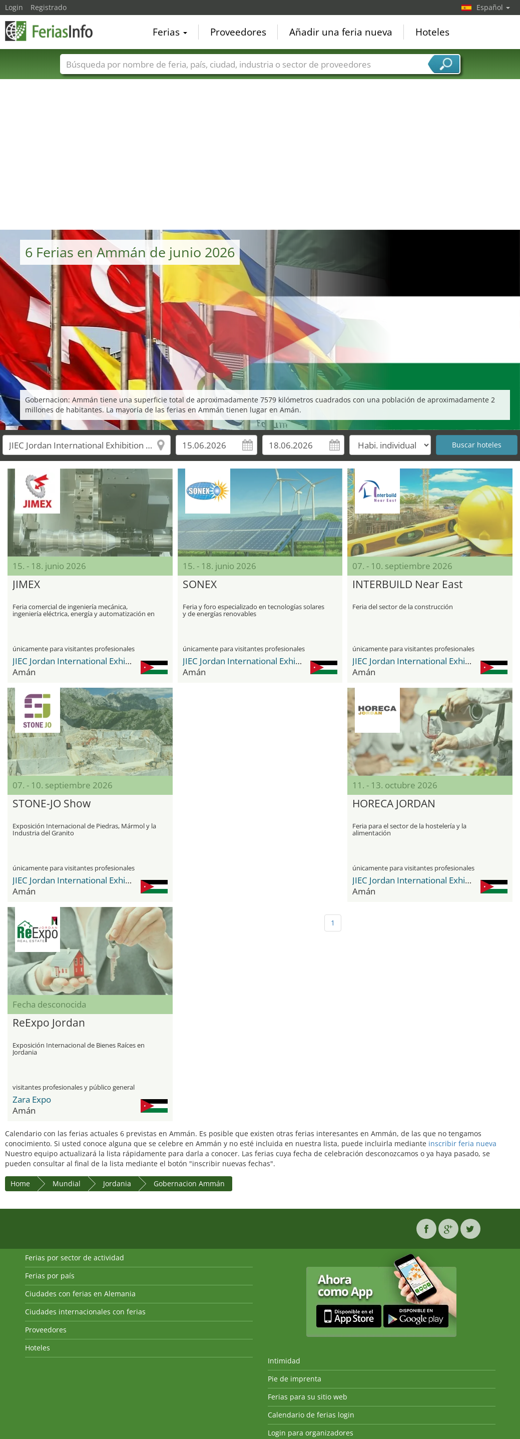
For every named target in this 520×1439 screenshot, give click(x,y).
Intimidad (284, 1360)
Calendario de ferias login (311, 1414)
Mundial (67, 1183)
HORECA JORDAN (393, 803)
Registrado (49, 7)
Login (14, 7)
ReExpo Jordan (49, 1023)
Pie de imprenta (294, 1378)
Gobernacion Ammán (189, 1183)
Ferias (170, 32)
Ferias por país (50, 1275)
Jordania (117, 1183)
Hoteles (432, 32)
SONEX (200, 584)
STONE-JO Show (52, 803)
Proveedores (238, 32)
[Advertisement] (260, 155)
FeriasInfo (55, 31)
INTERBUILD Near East (407, 584)
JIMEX (26, 584)
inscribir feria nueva (462, 1143)
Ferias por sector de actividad (74, 1257)
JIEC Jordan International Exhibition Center (94, 661)
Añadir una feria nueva (340, 32)
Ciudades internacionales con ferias (85, 1311)
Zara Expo (32, 1099)
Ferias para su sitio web (307, 1396)
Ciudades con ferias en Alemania (80, 1293)
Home (20, 1183)
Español (493, 7)
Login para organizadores (310, 1432)
